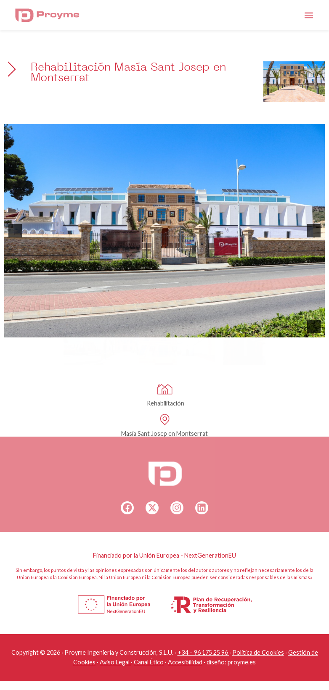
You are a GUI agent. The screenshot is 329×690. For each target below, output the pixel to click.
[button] (309, 15)
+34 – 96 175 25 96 (203, 652)
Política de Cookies (258, 652)
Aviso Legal (115, 662)
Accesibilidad (185, 662)
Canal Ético (149, 662)
